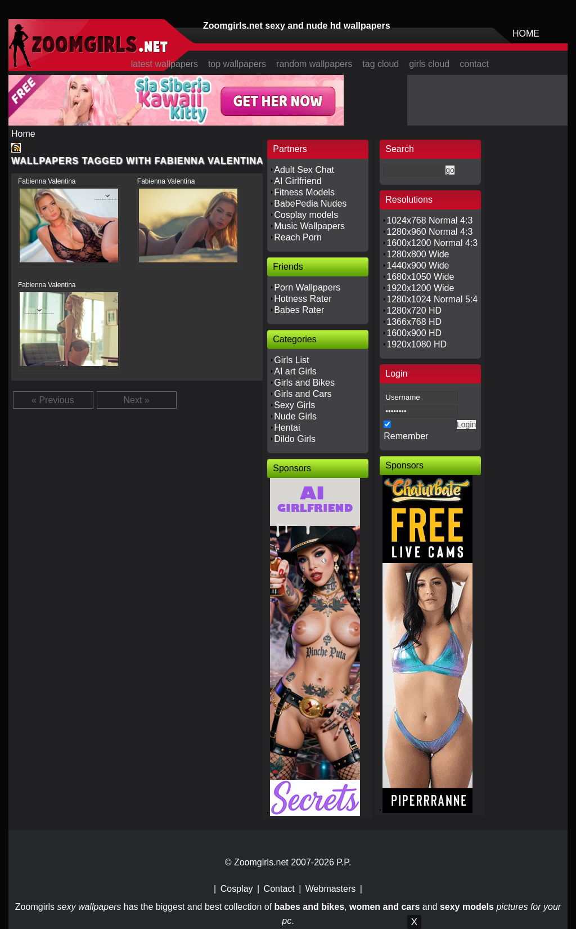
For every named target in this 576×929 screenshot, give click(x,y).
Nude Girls (295, 416)
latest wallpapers (164, 64)
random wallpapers (314, 64)
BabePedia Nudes (310, 203)
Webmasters (330, 889)
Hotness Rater (302, 298)
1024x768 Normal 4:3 (429, 220)
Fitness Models (304, 192)
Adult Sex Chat (304, 170)
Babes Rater (299, 310)
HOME (525, 33)
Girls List (291, 360)
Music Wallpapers (309, 226)
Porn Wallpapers (307, 287)
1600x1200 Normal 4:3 (432, 243)
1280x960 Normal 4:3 (429, 231)
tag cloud (380, 64)
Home (23, 134)
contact (474, 64)
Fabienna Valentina (47, 181)
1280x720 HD (414, 310)
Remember (406, 436)
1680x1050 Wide (420, 277)
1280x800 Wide (417, 254)
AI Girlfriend (297, 181)
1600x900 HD (414, 333)
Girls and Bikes (304, 382)
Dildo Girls (295, 439)
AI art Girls (295, 371)
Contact (279, 889)
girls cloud (429, 64)
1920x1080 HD (416, 344)
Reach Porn (298, 237)
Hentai (287, 427)
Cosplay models (306, 215)
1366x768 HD (414, 322)
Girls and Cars (302, 394)
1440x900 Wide (417, 265)
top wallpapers (237, 64)
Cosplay (236, 889)
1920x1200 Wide (420, 288)
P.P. (343, 862)
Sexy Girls (294, 405)
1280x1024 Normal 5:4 (432, 299)
